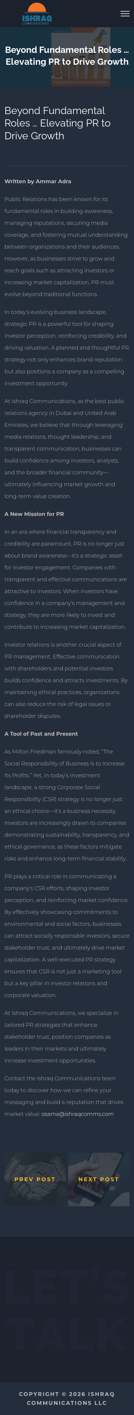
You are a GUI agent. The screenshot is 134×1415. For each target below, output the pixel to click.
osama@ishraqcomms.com (78, 1114)
